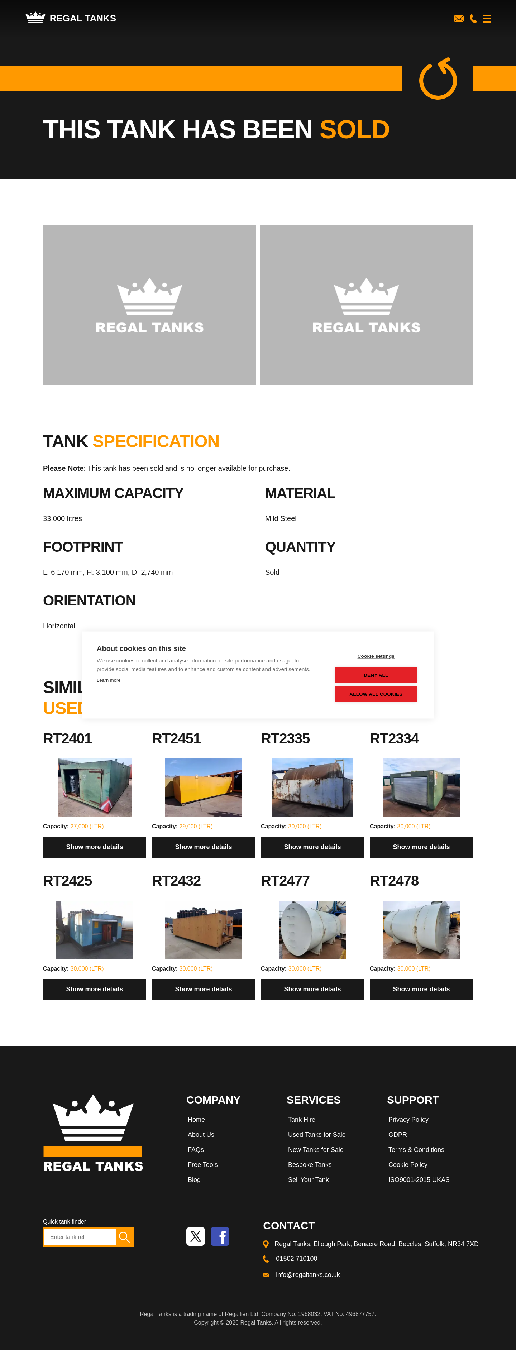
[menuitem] (229, 1121)
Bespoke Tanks (310, 1164)
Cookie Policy (407, 1164)
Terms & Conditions (416, 1149)
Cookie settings (376, 656)
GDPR (397, 1134)
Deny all (376, 675)
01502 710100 (296, 1258)
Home (196, 1119)
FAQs (196, 1149)
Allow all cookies (375, 694)
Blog (194, 1179)
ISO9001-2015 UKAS (419, 1179)
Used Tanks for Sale (317, 1134)
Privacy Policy (408, 1119)
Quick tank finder (64, 1222)
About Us (201, 1134)
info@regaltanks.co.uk (308, 1274)
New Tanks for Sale (316, 1149)
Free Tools (203, 1164)
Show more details (94, 847)
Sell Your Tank (308, 1179)
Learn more (108, 680)
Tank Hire (301, 1119)
